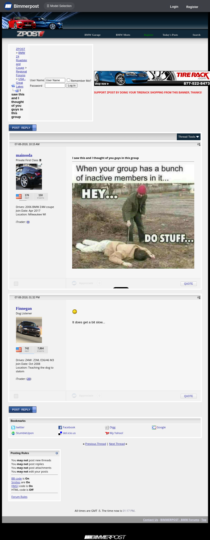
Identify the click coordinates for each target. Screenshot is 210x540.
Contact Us (150, 520)
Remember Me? (79, 80)
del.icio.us (69, 433)
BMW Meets (123, 34)
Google (161, 427)
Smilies (15, 482)
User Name (37, 80)
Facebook (69, 427)
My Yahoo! (116, 433)
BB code (16, 478)
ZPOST (20, 48)
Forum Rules (19, 497)
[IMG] (14, 486)
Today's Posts (170, 34)
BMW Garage (92, 34)
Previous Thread (95, 444)
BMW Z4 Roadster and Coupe (21, 60)
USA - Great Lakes (20, 82)
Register (192, 7)
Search (196, 34)
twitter (20, 427)
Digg (113, 427)
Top (203, 520)
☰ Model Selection (59, 6)
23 (28, 379)
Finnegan (24, 308)
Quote (188, 283)
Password (36, 85)
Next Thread (117, 444)
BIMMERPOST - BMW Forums (179, 520)
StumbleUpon (25, 433)
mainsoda (24, 155)
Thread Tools (186, 136)
